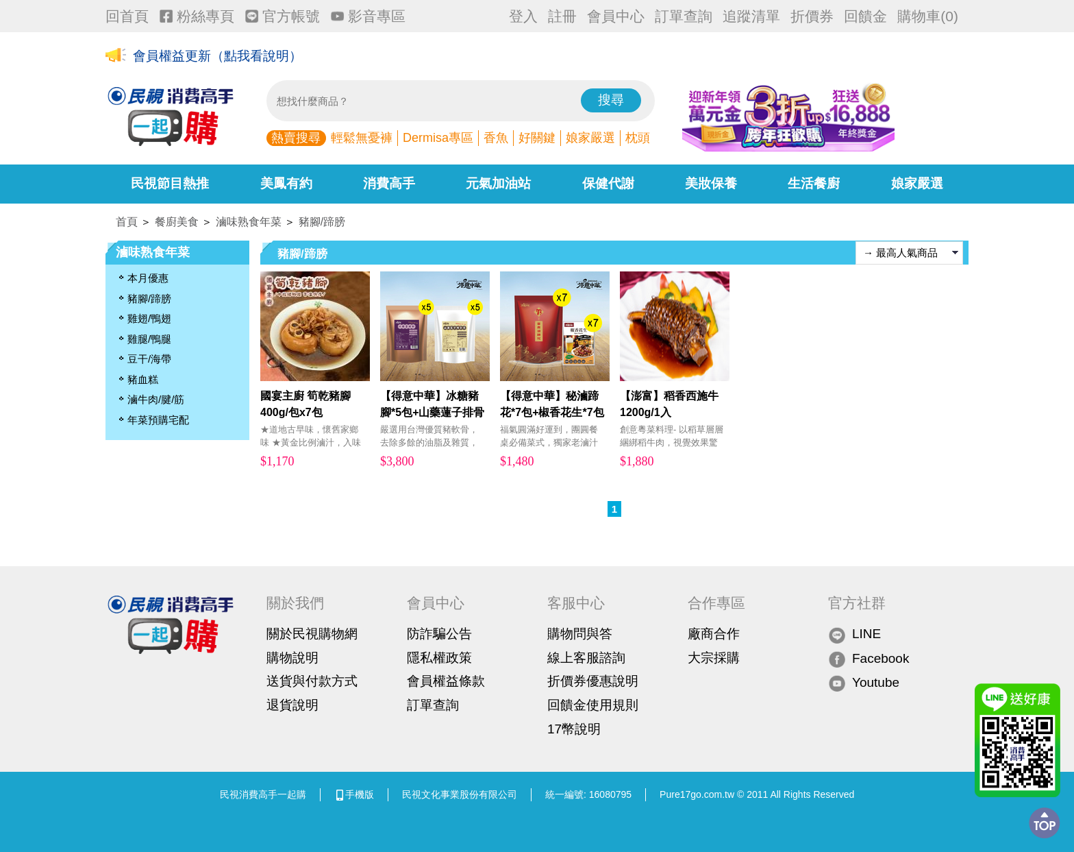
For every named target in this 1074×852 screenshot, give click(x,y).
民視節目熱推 (170, 183)
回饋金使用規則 (592, 705)
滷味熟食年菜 (249, 222)
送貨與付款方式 (312, 681)
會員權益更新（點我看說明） (217, 56)
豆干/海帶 (149, 359)
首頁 (127, 222)
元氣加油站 (498, 183)
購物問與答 (579, 633)
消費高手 (389, 183)
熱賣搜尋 (296, 138)
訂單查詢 (683, 16)
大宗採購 (714, 657)
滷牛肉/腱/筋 (155, 399)
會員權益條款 (446, 681)
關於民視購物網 (312, 633)
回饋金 (865, 16)
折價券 (812, 16)
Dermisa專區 (438, 138)
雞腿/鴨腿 (149, 339)
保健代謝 (608, 183)
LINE (854, 634)
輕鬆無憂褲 (361, 138)
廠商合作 (714, 633)
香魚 (496, 138)
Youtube (863, 683)
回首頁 (127, 16)
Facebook (868, 659)
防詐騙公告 (439, 633)
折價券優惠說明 (592, 681)
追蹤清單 (751, 16)
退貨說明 (292, 705)
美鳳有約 (286, 183)
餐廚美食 (177, 222)
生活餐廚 (814, 183)
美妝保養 (711, 183)
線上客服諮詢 (586, 657)
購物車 (927, 16)
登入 (523, 16)
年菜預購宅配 (158, 420)
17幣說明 (574, 729)
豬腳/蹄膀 (322, 222)
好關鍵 (537, 138)
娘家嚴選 (590, 138)
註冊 (562, 16)
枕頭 (637, 138)
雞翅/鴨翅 (149, 318)
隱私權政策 (439, 657)
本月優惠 (147, 278)
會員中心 (616, 16)
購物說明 (292, 657)
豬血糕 (142, 379)
